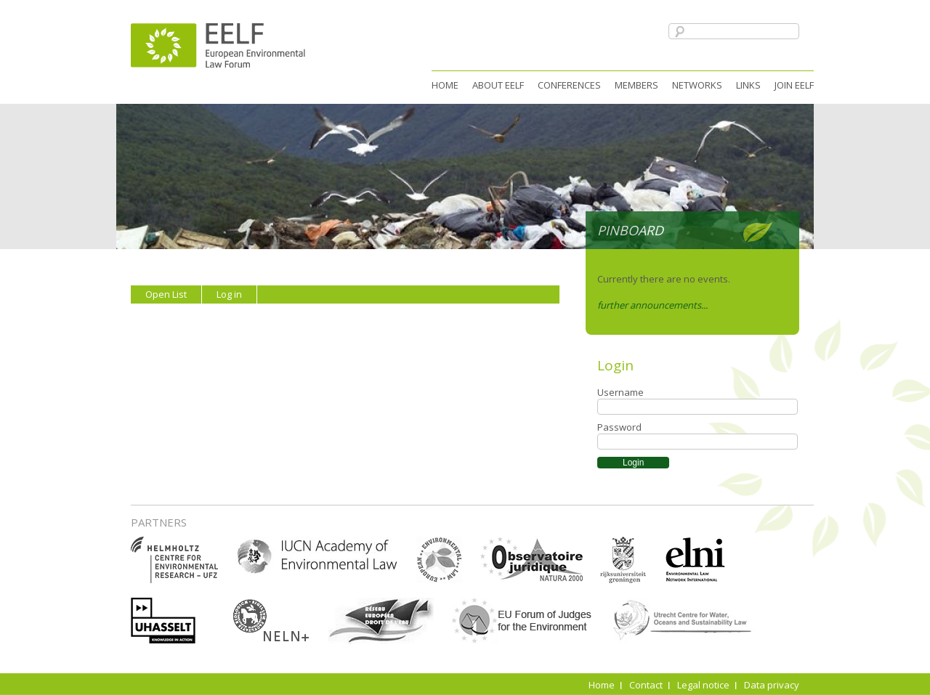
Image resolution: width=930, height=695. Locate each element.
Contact (646, 684)
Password (619, 427)
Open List (166, 294)
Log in (229, 294)
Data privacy (771, 684)
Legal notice (703, 684)
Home (445, 85)
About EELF (498, 85)
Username (620, 392)
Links (748, 85)
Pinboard (630, 230)
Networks (697, 85)
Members (636, 85)
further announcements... (652, 305)
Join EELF (794, 85)
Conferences (569, 85)
